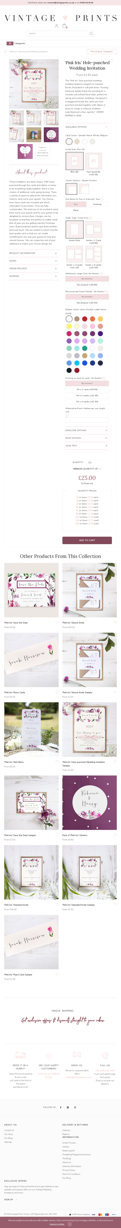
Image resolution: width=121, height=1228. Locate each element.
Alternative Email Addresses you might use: (85, 410)
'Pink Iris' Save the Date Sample (20, 835)
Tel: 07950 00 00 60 (105, 1070)
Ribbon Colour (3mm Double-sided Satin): (86, 309)
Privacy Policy (68, 1170)
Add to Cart (87, 540)
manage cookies (57, 1224)
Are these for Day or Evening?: (80, 199)
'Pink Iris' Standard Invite (16, 904)
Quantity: (78, 462)
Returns (66, 1134)
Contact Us (9, 1130)
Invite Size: (71, 149)
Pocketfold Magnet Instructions (76, 1154)
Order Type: (71, 218)
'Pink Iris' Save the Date (16, 622)
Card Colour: (72, 135)
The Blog (66, 1158)
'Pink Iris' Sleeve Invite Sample (77, 692)
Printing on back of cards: (78, 378)
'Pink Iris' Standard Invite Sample (78, 904)
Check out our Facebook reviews (49, 1076)
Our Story (8, 1134)
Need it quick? (68, 1150)
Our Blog (8, 1138)
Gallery (65, 1146)
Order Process (69, 1143)
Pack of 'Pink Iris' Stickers (74, 835)
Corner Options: (73, 180)
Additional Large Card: (77, 273)
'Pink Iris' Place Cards (14, 692)
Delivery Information (71, 1166)
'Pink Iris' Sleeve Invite (73, 622)
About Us (66, 1162)
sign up (11, 1199)
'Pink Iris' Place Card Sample (18, 974)
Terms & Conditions (71, 1174)
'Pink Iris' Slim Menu (14, 762)
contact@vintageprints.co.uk (78, 1077)
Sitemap (8, 1142)
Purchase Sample (102, 51)
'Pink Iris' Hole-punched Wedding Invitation (29, 51)
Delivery (66, 1130)
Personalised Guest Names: (79, 291)
